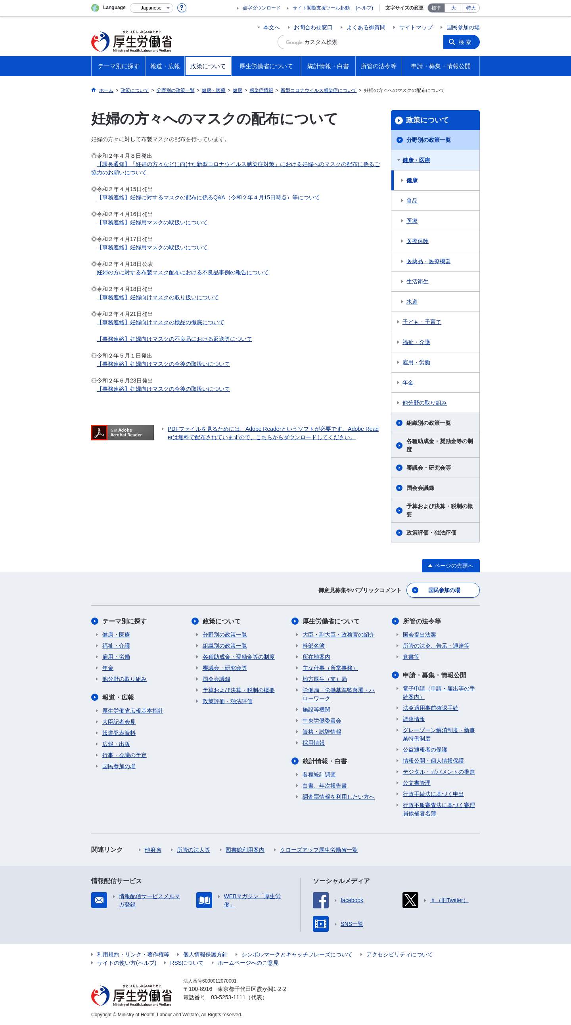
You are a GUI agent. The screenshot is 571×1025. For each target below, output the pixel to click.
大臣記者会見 (119, 722)
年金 (408, 382)
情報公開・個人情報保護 (433, 760)
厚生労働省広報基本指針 (132, 711)
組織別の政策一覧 (428, 423)
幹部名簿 (314, 646)
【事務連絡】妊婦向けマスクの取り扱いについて (158, 297)
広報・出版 (116, 744)
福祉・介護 (416, 342)
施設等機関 (316, 709)
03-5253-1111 (228, 997)
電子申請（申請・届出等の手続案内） (439, 692)
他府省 (153, 850)
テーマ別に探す (124, 621)
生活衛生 (417, 281)
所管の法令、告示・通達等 (436, 646)
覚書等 (411, 657)
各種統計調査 (319, 774)
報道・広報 (118, 697)
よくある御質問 (366, 27)
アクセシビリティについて (399, 954)
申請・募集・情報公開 (434, 675)
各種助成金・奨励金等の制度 (439, 445)
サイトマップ (416, 27)
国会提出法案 (419, 634)
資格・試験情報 (322, 732)
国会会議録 (420, 488)
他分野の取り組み (424, 403)
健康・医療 (416, 160)
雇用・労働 (416, 362)
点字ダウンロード (262, 8)
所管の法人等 (193, 850)
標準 (436, 8)
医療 (412, 221)
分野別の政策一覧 (428, 140)
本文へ (271, 27)
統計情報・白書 (325, 761)
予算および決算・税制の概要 (439, 510)
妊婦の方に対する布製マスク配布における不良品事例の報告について (183, 272)
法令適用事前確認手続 (430, 708)
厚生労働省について (331, 621)
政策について (427, 120)
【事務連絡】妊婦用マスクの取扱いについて (152, 222)
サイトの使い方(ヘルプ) (126, 963)
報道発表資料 (119, 733)
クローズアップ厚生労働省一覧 (319, 850)
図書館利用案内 (245, 850)
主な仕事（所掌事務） (330, 668)
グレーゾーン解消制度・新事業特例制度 (439, 734)
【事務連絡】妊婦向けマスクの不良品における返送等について (174, 339)
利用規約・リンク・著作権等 (133, 954)
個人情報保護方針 (205, 954)
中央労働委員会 (322, 720)
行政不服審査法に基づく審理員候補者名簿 (439, 809)
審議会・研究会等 (428, 468)
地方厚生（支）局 (325, 679)
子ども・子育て (421, 322)
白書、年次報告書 (325, 785)
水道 (412, 301)
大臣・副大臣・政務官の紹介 (339, 634)
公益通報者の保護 (425, 749)
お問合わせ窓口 (313, 27)
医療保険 (417, 241)
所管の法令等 (422, 621)
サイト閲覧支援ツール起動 (321, 8)
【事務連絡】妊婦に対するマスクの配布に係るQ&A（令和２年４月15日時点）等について (208, 197)
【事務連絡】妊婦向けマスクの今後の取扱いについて (163, 364)
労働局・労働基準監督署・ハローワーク (339, 694)
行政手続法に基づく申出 (433, 794)
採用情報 (314, 743)
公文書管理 (417, 783)
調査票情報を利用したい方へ (339, 797)
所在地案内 (316, 657)
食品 (412, 200)
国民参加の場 (463, 27)
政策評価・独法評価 (431, 533)
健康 (412, 180)
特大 (471, 8)
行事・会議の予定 (124, 755)
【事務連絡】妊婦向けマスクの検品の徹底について (160, 322)
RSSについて (187, 963)
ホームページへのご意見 (248, 963)
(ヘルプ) (364, 8)
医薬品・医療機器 (428, 261)
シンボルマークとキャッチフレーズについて (297, 954)
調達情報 (414, 719)
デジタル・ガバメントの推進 (439, 772)
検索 (465, 42)
